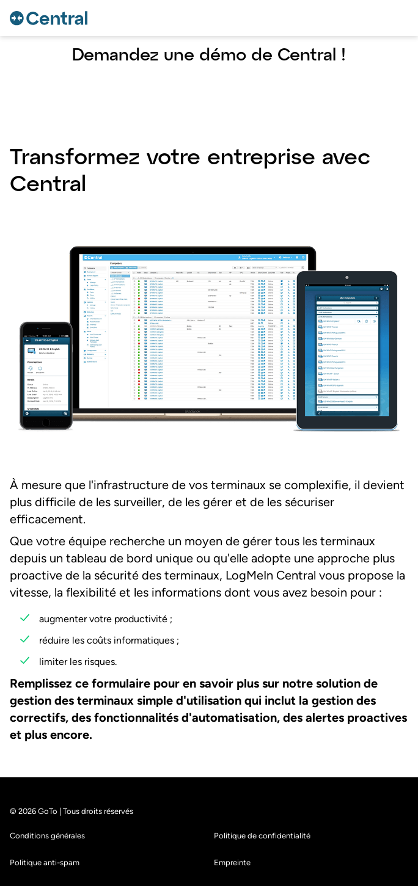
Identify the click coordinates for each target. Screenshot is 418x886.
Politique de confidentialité (262, 871)
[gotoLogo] (51, 18)
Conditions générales (47, 871)
